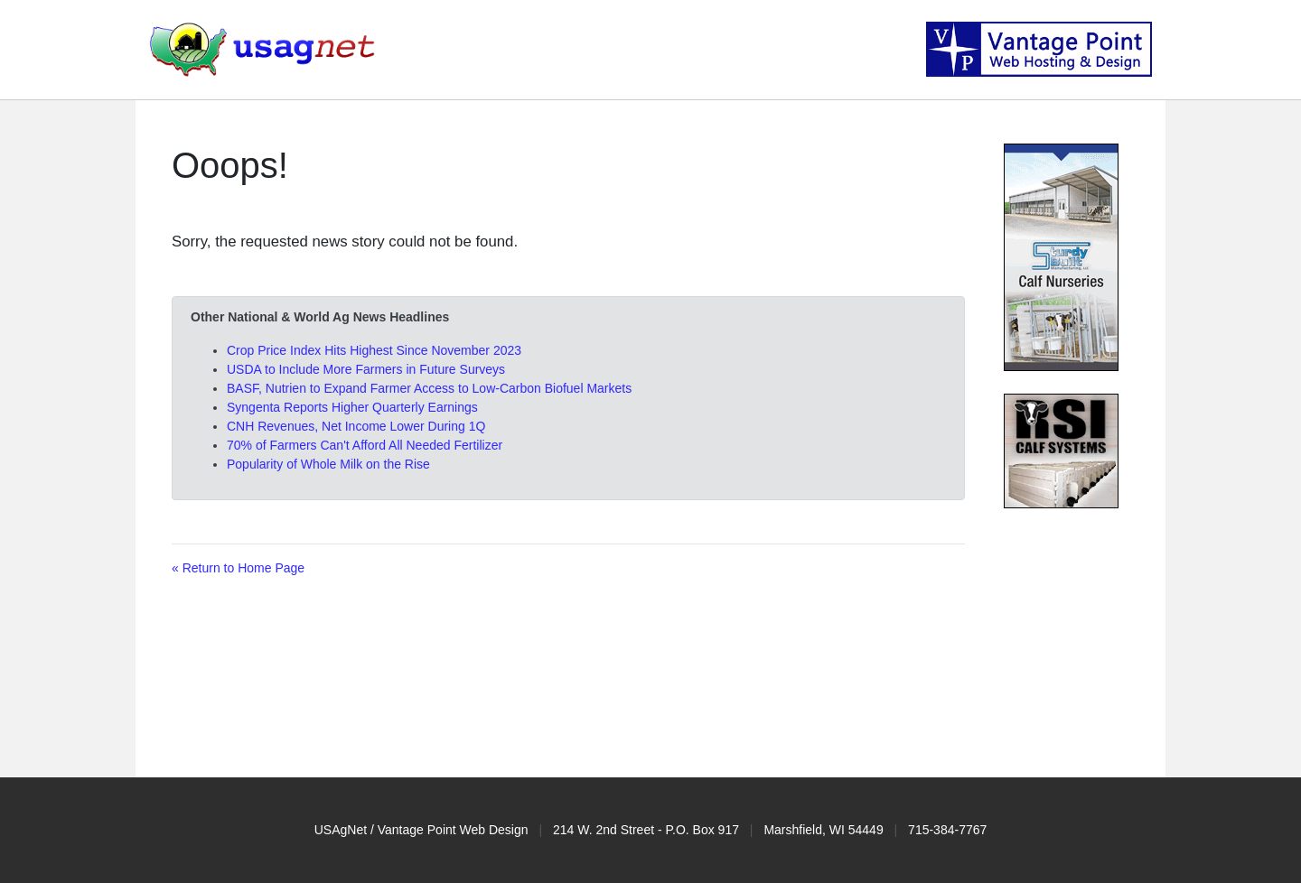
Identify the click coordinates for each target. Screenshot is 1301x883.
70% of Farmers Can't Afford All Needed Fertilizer (364, 445)
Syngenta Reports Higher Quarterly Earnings (352, 407)
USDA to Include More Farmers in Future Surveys (366, 369)
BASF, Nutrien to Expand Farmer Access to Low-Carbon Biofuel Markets (429, 388)
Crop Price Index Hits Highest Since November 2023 (374, 350)
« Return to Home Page (238, 568)
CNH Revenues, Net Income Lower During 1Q (356, 426)
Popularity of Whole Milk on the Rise (328, 464)
